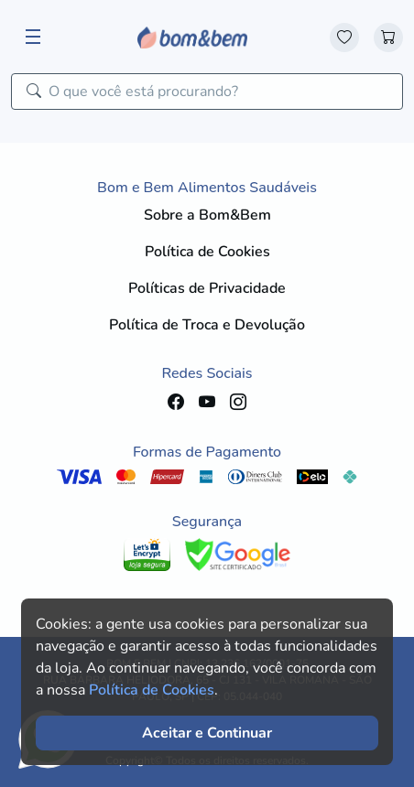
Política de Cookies (207, 252)
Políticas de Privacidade (207, 288)
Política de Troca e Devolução (207, 325)
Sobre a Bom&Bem (207, 215)
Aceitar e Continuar (207, 733)
